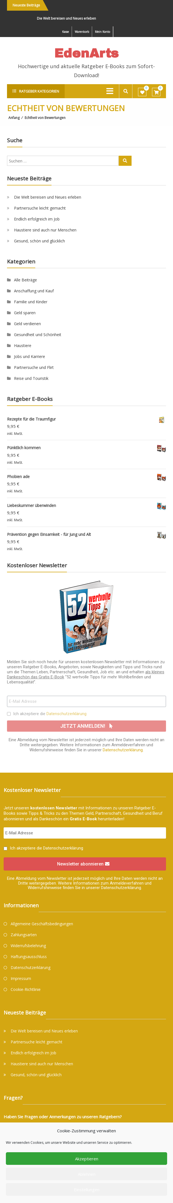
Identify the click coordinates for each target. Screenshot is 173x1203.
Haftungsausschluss (29, 956)
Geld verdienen (27, 323)
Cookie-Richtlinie (26, 989)
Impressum (21, 978)
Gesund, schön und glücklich (39, 241)
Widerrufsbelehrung (28, 945)
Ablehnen (86, 1174)
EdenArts (86, 53)
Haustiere (22, 345)
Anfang (14, 117)
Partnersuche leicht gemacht (40, 208)
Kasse (65, 32)
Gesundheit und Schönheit (37, 334)
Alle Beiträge (25, 280)
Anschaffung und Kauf (34, 290)
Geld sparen (25, 312)
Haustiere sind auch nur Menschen (45, 230)
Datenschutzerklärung (66, 713)
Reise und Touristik (31, 378)
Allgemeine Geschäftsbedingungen (42, 923)
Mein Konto (102, 32)
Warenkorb (82, 32)
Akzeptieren (86, 1158)
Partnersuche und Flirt (34, 367)
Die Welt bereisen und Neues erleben (69, 18)
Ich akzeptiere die (49, 713)
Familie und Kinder (30, 301)
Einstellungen (86, 1189)
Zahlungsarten (24, 934)
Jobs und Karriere (29, 356)
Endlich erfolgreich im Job (37, 219)
